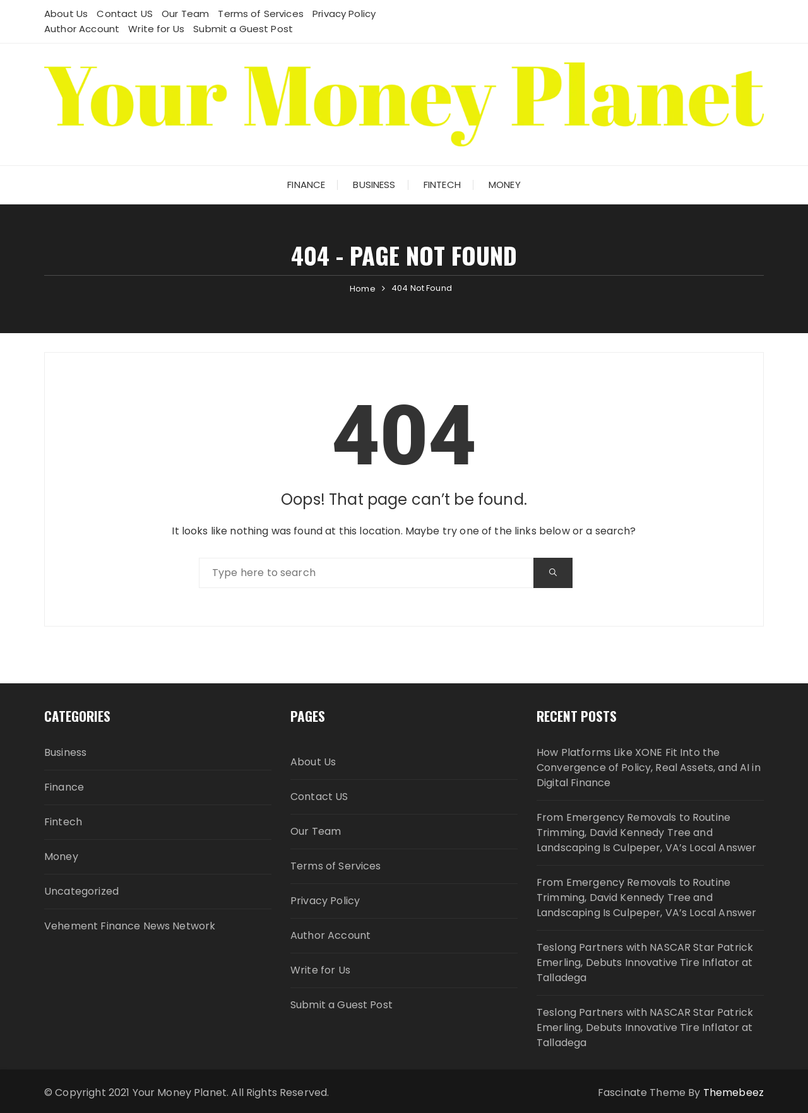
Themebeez (733, 1092)
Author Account (81, 28)
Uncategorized (81, 891)
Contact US (125, 13)
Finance (306, 184)
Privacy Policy (344, 13)
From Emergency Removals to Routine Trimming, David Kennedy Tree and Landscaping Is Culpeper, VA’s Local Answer (646, 832)
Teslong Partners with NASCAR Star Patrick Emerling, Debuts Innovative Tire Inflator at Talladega (645, 962)
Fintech (442, 184)
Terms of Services (261, 13)
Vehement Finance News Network (129, 926)
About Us (66, 13)
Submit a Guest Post (243, 28)
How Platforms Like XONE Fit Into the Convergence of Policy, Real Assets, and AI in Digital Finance (649, 767)
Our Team (185, 13)
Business (374, 184)
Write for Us (156, 28)
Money (505, 184)
